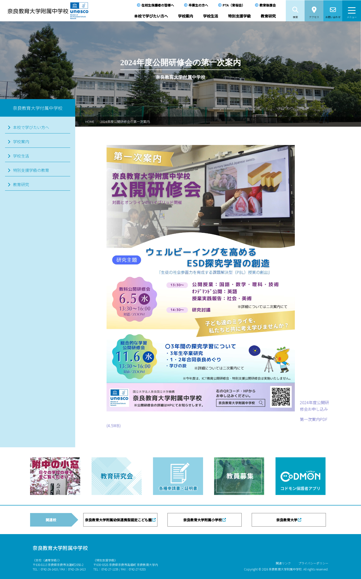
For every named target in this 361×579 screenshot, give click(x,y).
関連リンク (283, 563)
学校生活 (210, 16)
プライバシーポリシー (313, 563)
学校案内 (185, 16)
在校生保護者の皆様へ (157, 5)
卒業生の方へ (198, 5)
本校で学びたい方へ (151, 16)
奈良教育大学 (286, 519)
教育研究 (268, 16)
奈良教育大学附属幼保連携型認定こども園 (118, 519)
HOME (89, 121)
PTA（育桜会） (234, 5)
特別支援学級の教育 (31, 170)
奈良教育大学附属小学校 (202, 519)
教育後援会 (267, 5)
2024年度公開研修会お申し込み (314, 405)
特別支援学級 (239, 16)
